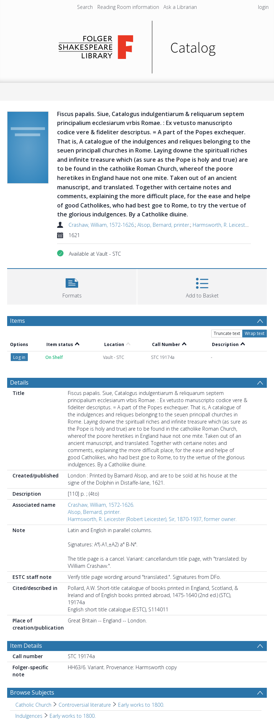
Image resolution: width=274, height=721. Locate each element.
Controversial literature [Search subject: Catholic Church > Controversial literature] (85, 664)
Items (17, 321)
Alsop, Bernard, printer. (163, 224)
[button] (72, 286)
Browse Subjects (32, 652)
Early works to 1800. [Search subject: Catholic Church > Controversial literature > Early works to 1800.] (141, 664)
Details (19, 342)
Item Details (26, 605)
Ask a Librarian (180, 7)
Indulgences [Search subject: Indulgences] (28, 675)
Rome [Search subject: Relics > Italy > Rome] (58, 686)
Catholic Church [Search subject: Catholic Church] (33, 664)
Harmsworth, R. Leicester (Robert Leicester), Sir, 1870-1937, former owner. (152, 478)
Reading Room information (128, 7)
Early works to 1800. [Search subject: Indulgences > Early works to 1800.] (73, 675)
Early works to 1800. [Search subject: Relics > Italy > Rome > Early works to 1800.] (95, 686)
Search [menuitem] (85, 7)
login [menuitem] (263, 7)
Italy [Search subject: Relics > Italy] (39, 686)
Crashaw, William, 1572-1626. (101, 224)
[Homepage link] (137, 45)
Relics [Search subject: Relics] (21, 686)
